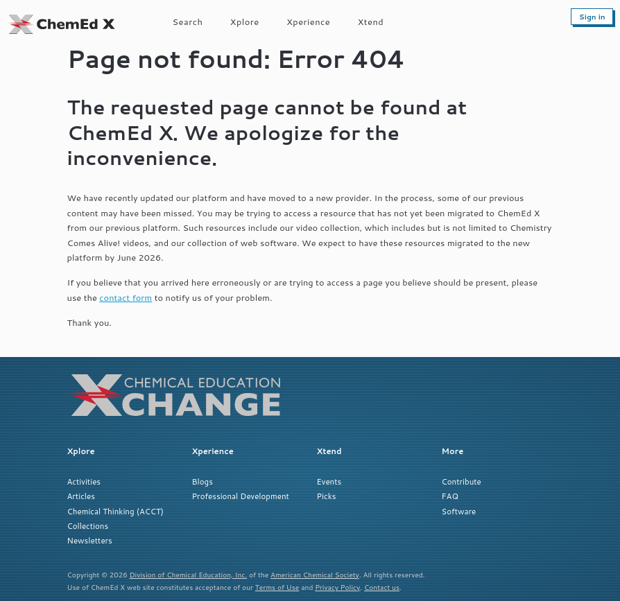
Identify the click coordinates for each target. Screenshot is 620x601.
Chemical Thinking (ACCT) (115, 511)
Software (459, 511)
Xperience (308, 21)
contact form (125, 297)
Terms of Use (277, 587)
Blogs (202, 481)
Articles (81, 496)
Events (329, 481)
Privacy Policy (337, 587)
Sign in (592, 16)
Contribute (461, 481)
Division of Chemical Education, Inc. (189, 575)
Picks (326, 496)
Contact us (381, 587)
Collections (88, 526)
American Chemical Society (314, 575)
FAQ (450, 496)
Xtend (371, 21)
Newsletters (89, 540)
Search (188, 21)
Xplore (244, 21)
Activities (84, 481)
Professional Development (240, 496)
